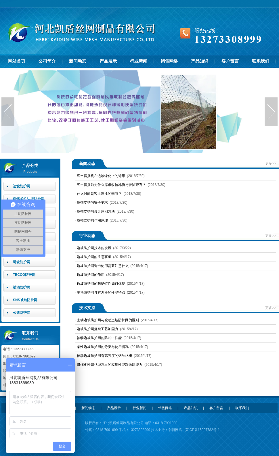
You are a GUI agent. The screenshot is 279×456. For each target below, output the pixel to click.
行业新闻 (138, 61)
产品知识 (199, 61)
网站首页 (16, 61)
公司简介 (47, 61)
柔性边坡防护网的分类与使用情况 (103, 347)
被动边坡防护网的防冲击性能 (99, 338)
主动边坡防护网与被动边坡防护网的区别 (108, 320)
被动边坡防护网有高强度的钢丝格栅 (104, 356)
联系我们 (260, 61)
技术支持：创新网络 (166, 430)
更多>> (270, 163)
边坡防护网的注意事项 (94, 257)
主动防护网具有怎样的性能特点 (101, 292)
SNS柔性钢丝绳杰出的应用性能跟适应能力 (110, 365)
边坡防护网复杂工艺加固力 (97, 329)
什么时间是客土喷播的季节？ (99, 194)
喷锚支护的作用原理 (92, 220)
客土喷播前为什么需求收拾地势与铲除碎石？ (111, 185)
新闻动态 (77, 61)
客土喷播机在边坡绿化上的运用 (101, 176)
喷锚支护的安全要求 (92, 203)
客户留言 (230, 61)
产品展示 (108, 61)
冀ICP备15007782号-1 (202, 430)
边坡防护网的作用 (90, 275)
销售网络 (169, 61)
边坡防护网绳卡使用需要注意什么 (103, 266)
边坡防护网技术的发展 (94, 248)
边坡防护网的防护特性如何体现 (101, 284)
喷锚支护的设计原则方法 (96, 211)
